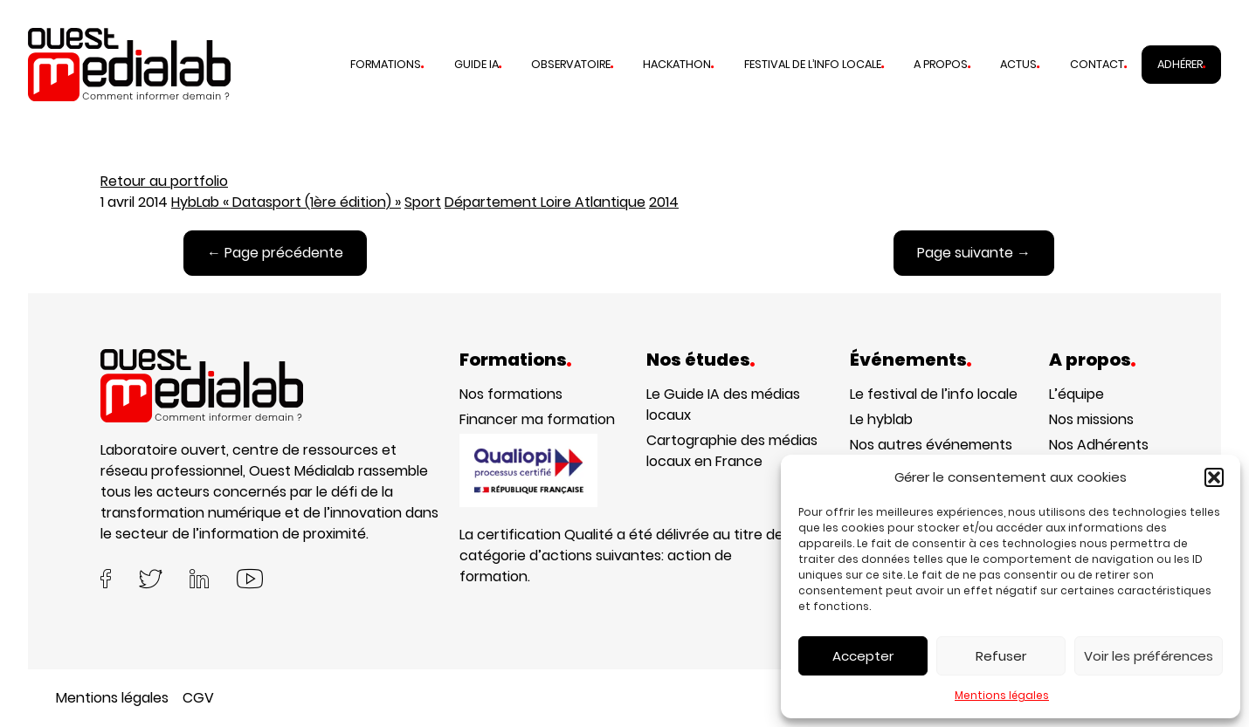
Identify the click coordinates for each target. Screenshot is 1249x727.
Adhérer (1180, 64)
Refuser (1001, 656)
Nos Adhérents (1099, 445)
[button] (1214, 477)
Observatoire (571, 64)
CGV (198, 698)
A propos (941, 64)
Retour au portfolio (164, 181)
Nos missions (1091, 419)
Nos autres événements (931, 445)
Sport (422, 202)
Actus (1018, 64)
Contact (1097, 64)
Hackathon (677, 64)
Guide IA (476, 64)
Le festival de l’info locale (934, 394)
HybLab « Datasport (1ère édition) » (286, 202)
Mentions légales (1002, 695)
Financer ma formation (537, 419)
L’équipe (1076, 394)
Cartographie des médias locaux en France (732, 450)
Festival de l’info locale (812, 64)
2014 (664, 202)
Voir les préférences (1148, 656)
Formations (385, 64)
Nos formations (510, 394)
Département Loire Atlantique (545, 202)
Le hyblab (881, 419)
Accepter (863, 656)
